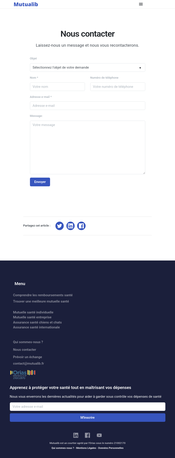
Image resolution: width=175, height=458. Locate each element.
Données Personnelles (111, 448)
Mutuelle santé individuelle (33, 312)
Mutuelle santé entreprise (32, 317)
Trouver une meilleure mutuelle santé (41, 301)
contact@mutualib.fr (28, 363)
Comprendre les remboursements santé (43, 295)
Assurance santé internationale (36, 327)
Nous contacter (24, 350)
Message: (36, 116)
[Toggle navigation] (140, 4)
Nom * (34, 77)
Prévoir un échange (27, 357)
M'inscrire (87, 418)
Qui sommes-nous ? (28, 342)
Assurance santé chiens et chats (37, 322)
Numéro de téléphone (104, 77)
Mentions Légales (86, 448)
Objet (33, 58)
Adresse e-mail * (41, 97)
